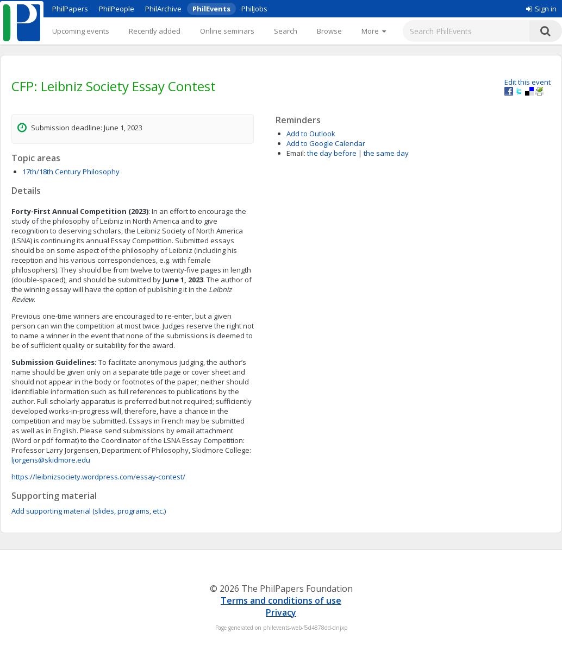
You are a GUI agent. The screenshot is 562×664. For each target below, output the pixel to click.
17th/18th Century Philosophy (71, 171)
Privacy (281, 612)
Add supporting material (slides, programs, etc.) (88, 511)
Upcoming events (80, 31)
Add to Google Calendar (325, 143)
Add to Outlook (310, 133)
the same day (386, 153)
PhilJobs (254, 9)
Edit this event (527, 82)
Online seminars (227, 31)
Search (285, 31)
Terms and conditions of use (281, 600)
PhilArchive (163, 9)
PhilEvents (211, 9)
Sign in (541, 9)
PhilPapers (70, 9)
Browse (329, 31)
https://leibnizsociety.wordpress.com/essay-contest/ (98, 477)
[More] (374, 31)
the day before (332, 153)
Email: (295, 153)
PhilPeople (116, 9)
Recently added (154, 31)
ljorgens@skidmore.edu (50, 460)
